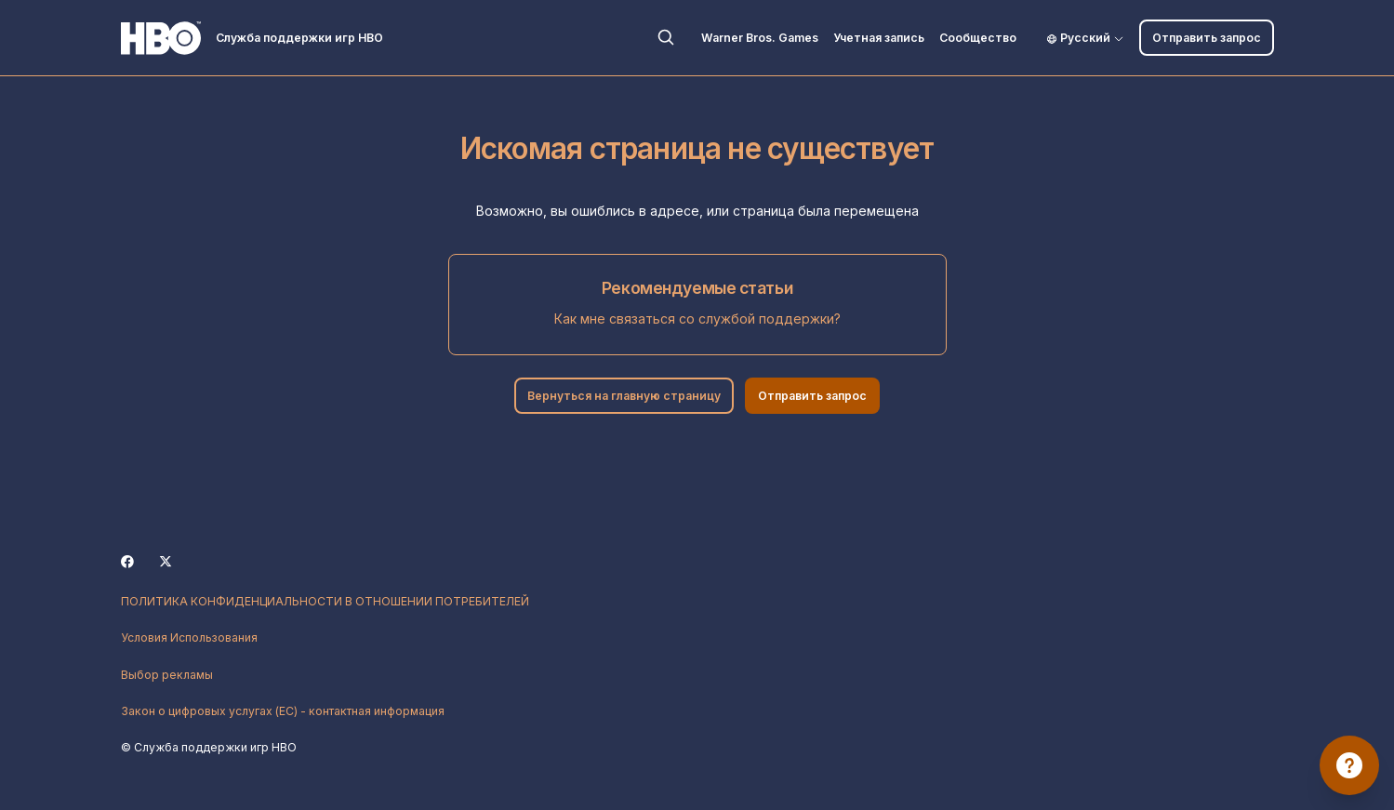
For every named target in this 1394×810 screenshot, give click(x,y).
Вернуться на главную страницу (624, 396)
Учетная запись (878, 38)
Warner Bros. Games (759, 38)
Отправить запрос (1206, 38)
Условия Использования (189, 637)
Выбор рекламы (167, 675)
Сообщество (977, 38)
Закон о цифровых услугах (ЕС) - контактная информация (283, 711)
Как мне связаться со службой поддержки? (697, 318)
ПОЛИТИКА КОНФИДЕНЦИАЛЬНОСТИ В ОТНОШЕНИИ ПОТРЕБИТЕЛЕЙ (325, 601)
